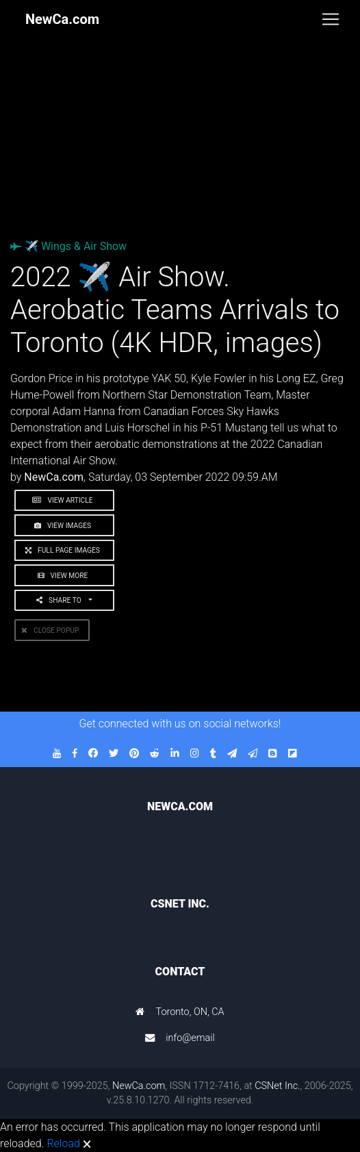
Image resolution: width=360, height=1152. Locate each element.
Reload (63, 1143)
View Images (64, 525)
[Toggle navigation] (330, 19)
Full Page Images (64, 550)
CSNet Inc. (277, 1086)
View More (65, 575)
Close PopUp (52, 630)
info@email (190, 1038)
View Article (64, 500)
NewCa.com (138, 1086)
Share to (61, 600)
